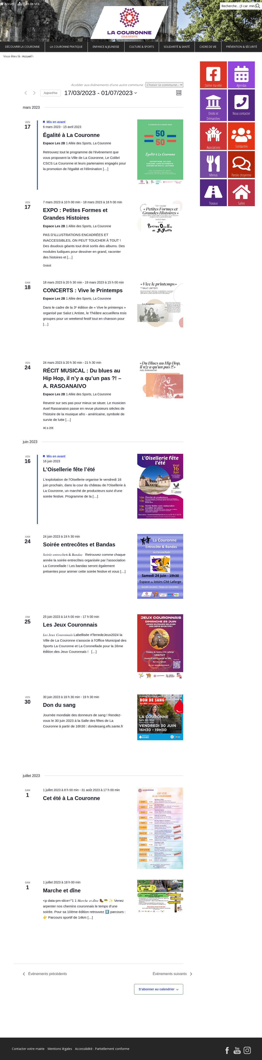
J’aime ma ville (213, 76)
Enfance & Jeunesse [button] (106, 47)
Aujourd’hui (50, 93)
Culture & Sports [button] (141, 47)
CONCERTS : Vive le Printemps (83, 290)
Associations (213, 137)
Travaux (213, 194)
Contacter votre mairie (28, 1049)
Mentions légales (59, 1049)
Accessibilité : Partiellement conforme (102, 1049)
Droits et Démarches (213, 104)
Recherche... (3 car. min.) (231, 6)
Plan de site (28, 4)
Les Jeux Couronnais (70, 625)
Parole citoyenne (241, 166)
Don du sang (59, 705)
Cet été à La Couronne (71, 798)
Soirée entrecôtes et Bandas (79, 544)
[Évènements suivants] (34, 93)
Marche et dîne (62, 890)
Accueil (7, 4)
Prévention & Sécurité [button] (241, 47)
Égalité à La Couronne (71, 135)
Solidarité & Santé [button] (177, 47)
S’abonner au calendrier (157, 989)
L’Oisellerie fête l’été (69, 469)
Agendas (241, 76)
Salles (241, 194)
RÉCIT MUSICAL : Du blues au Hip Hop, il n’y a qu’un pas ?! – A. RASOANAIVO (82, 378)
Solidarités (241, 137)
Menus (213, 166)
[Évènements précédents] (25, 93)
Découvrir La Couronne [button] (22, 47)
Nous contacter (241, 104)
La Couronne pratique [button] (66, 47)
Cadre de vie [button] (208, 47)
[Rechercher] (257, 6)
